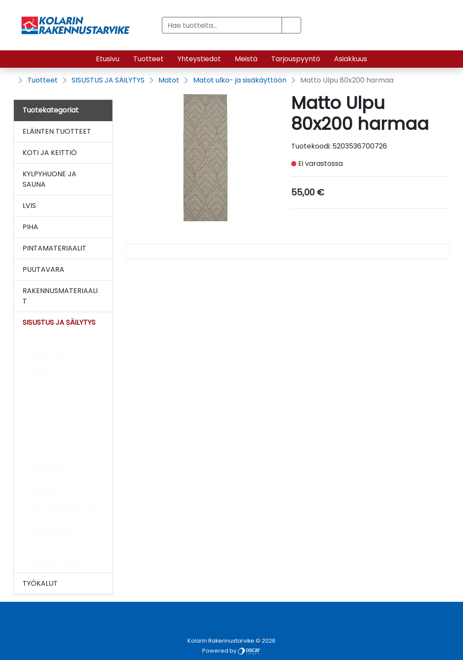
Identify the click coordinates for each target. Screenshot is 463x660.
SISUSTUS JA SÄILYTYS (108, 80)
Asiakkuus (350, 59)
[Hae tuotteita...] (222, 25)
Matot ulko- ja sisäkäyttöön (239, 80)
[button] (291, 25)
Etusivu (107, 59)
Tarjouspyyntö (295, 59)
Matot (168, 80)
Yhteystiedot (199, 59)
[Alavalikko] (103, 131)
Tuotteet (148, 59)
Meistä (246, 59)
